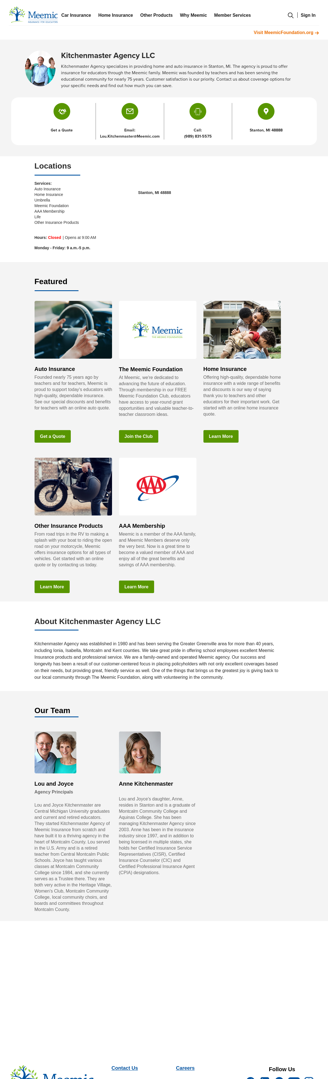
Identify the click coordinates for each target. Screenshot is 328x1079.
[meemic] (33, 14)
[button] (130, 111)
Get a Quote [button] (62, 130)
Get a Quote (52, 436)
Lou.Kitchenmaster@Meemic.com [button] (130, 136)
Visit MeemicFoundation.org (286, 32)
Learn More (221, 436)
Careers (185, 1068)
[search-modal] (291, 18)
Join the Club (139, 436)
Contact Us (124, 1068)
